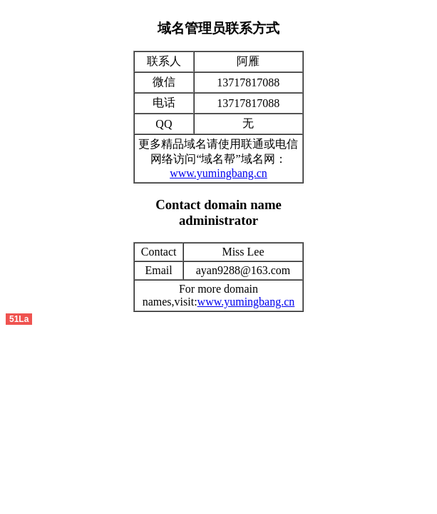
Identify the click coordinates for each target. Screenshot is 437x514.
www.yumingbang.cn (218, 173)
